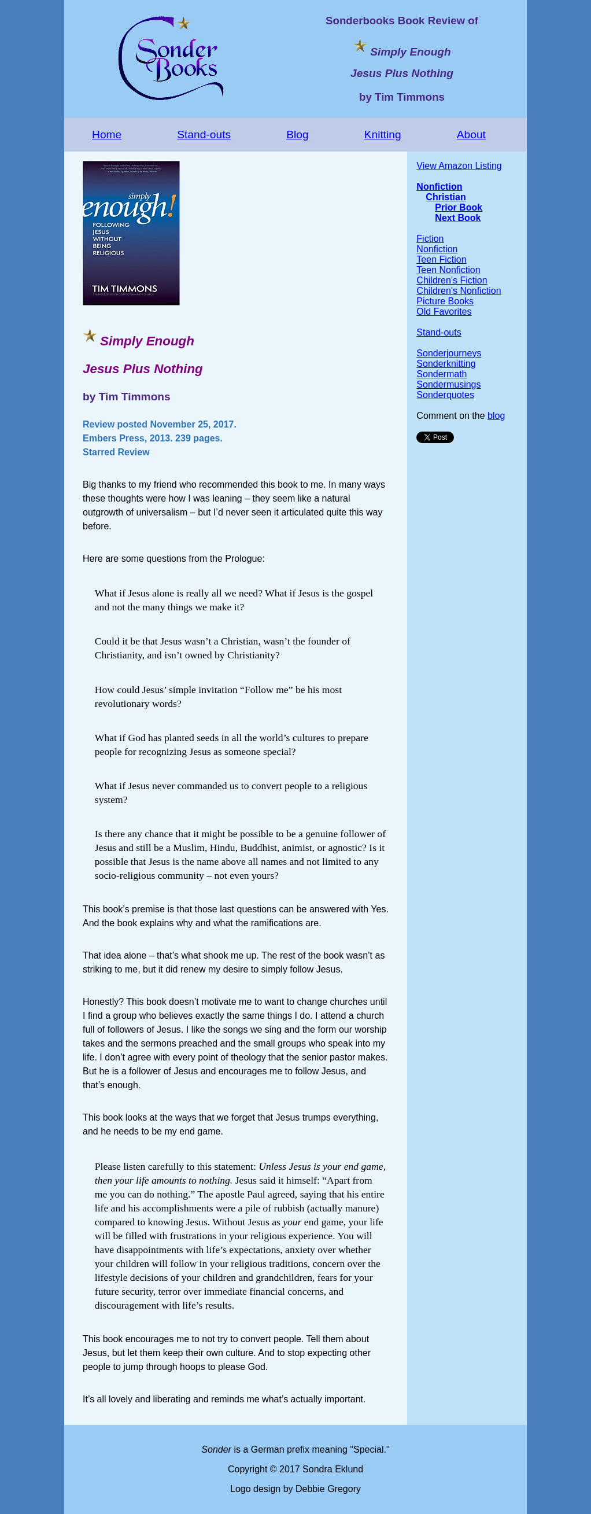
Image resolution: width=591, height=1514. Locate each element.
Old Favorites (443, 311)
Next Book (458, 218)
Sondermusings (448, 384)
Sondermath (441, 374)
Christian (446, 197)
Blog (297, 134)
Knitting (382, 134)
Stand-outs (204, 134)
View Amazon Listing (458, 166)
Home (106, 134)
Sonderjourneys (448, 353)
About (471, 134)
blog (496, 416)
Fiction (430, 239)
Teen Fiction (441, 259)
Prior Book (458, 207)
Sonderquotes (445, 395)
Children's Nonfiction (458, 291)
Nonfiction (439, 186)
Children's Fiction (451, 280)
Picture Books (445, 301)
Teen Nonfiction (448, 270)
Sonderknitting (445, 364)
